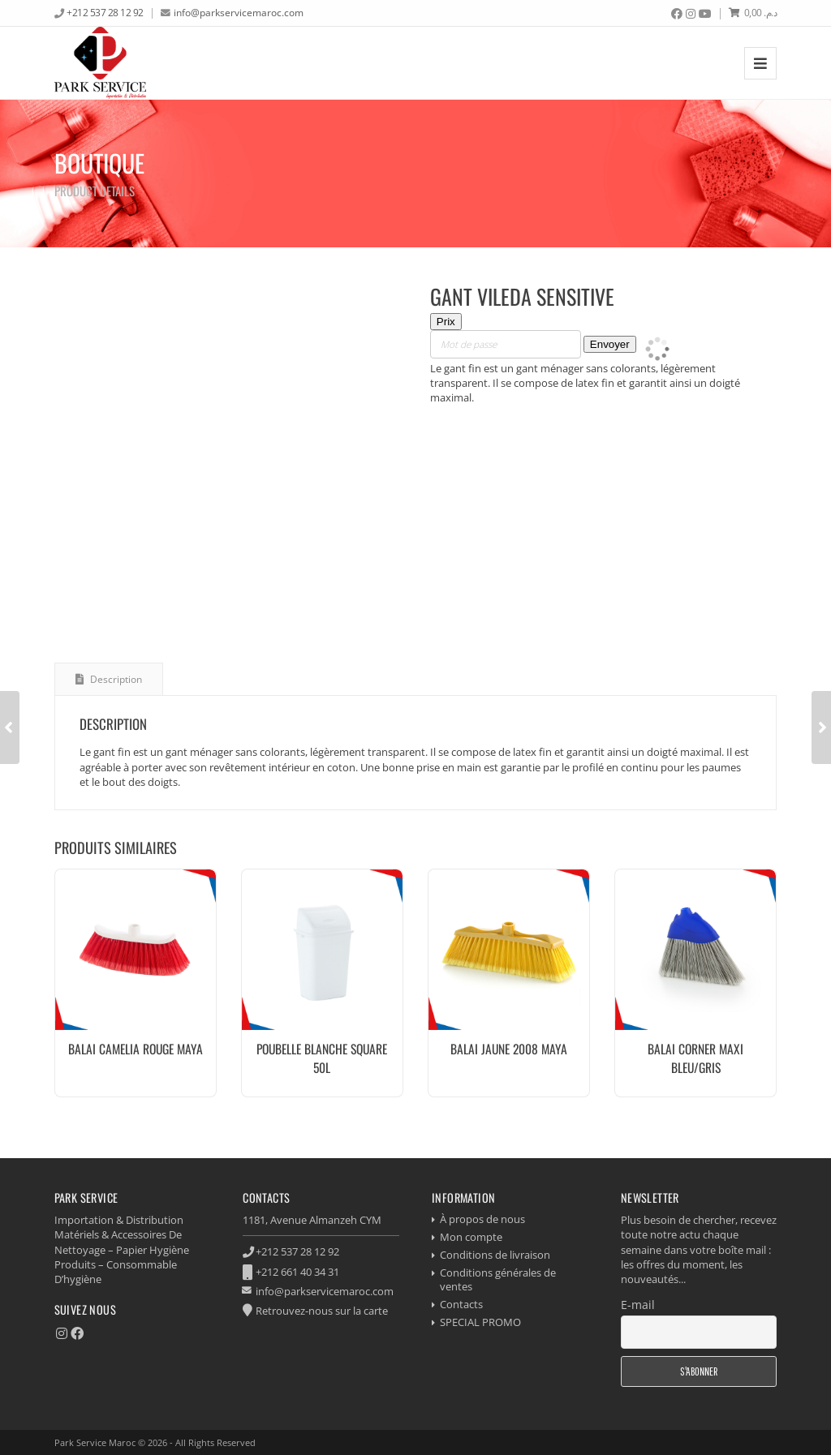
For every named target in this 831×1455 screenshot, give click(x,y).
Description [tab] (115, 679)
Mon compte (471, 1237)
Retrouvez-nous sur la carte (322, 1310)
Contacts (461, 1304)
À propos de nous (482, 1219)
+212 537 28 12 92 (105, 12)
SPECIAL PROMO (480, 1322)
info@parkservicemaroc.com (239, 12)
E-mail (638, 1304)
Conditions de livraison (495, 1254)
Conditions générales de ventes (498, 1279)
